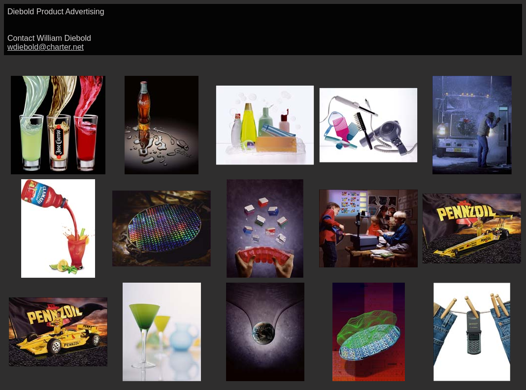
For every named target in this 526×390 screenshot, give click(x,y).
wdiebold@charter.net (45, 47)
